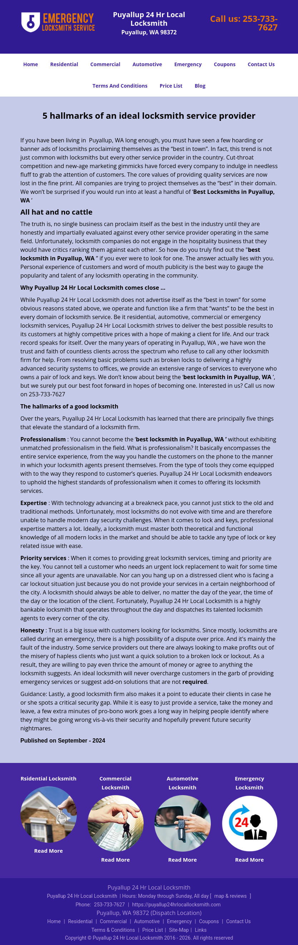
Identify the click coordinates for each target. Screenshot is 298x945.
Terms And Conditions (120, 85)
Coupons (224, 64)
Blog (200, 85)
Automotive (147, 64)
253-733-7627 (260, 23)
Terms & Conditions (113, 930)
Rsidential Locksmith (48, 778)
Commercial (105, 64)
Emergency (188, 64)
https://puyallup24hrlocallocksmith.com (176, 904)
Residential (64, 64)
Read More (48, 850)
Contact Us (261, 64)
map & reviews (231, 896)
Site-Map (179, 930)
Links (201, 930)
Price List (171, 85)
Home (30, 64)
